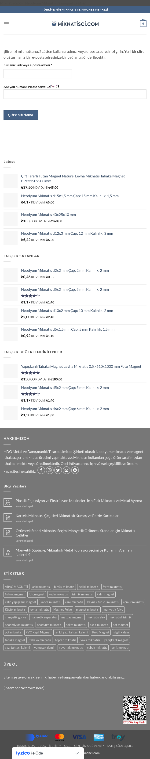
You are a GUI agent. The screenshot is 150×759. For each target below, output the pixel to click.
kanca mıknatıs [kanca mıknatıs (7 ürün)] (50, 602)
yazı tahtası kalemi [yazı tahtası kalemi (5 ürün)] (17, 647)
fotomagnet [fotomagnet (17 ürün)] (36, 594)
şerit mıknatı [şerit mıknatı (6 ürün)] (119, 647)
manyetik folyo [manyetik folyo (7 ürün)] (113, 609)
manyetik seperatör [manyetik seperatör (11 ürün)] (44, 617)
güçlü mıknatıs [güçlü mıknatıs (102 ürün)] (58, 594)
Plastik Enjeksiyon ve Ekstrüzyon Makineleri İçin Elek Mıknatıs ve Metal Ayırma (79, 500)
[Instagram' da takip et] (50, 470)
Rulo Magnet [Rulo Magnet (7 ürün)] (100, 632)
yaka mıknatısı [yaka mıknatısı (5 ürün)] (90, 640)
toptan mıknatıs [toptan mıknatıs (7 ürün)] (65, 640)
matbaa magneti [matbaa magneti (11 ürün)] (72, 617)
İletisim (55, 746)
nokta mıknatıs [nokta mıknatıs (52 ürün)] (76, 625)
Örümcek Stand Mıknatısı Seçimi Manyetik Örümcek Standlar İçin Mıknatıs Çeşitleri (75, 532)
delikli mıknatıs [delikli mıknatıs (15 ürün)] (89, 587)
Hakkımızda (25, 746)
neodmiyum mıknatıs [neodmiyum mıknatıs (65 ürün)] (19, 625)
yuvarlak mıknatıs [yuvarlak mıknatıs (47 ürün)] (71, 647)
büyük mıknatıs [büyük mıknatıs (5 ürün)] (64, 587)
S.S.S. (67, 746)
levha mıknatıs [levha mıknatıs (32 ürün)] (39, 609)
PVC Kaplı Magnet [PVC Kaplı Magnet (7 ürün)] (38, 632)
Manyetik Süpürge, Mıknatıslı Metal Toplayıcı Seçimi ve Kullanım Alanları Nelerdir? (74, 552)
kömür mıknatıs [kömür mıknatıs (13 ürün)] (133, 602)
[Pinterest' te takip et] (75, 470)
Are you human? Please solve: (75, 92)
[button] (6, 23)
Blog (42, 746)
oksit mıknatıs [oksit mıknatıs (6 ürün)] (99, 625)
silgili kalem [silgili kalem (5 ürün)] (121, 632)
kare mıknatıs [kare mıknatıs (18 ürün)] (74, 602)
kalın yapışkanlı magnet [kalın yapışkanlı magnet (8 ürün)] (20, 602)
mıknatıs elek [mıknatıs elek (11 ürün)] (96, 617)
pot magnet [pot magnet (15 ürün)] (120, 625)
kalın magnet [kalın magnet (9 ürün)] (105, 594)
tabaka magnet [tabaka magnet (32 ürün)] (15, 640)
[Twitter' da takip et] (58, 470)
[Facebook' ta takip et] (41, 470)
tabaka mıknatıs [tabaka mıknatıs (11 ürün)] (40, 640)
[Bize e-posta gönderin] (66, 470)
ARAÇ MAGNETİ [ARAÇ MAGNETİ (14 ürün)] (16, 587)
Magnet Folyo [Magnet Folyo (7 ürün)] (62, 609)
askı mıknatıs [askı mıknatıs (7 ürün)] (41, 587)
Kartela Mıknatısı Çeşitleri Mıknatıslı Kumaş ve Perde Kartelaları (68, 515)
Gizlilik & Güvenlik (89, 746)
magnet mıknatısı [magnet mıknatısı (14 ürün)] (87, 609)
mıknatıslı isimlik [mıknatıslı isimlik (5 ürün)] (121, 617)
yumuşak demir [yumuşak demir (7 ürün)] (44, 647)
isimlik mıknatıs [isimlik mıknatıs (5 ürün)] (82, 594)
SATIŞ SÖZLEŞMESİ (121, 746)
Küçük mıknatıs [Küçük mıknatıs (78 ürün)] (15, 609)
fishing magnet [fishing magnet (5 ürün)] (15, 594)
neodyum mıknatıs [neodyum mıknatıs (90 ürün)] (49, 625)
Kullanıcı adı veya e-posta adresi (33, 64)
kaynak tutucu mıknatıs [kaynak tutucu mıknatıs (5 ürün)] (103, 602)
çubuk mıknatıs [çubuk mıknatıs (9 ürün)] (97, 647)
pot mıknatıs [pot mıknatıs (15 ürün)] (13, 632)
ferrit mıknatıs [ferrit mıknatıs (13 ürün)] (112, 587)
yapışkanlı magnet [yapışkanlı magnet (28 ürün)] (116, 640)
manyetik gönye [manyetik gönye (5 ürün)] (15, 617)
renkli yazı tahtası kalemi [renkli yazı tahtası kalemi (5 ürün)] (71, 632)
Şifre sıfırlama (20, 115)
